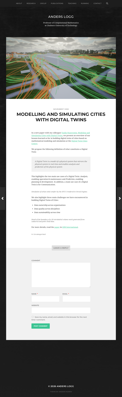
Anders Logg (61, 17)
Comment (35, 260)
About (19, 3)
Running (85, 3)
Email (65, 294)
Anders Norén (65, 392)
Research (31, 3)
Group (43, 3)
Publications (57, 3)
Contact (97, 3)
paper (57, 227)
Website (35, 305)
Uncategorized (40, 234)
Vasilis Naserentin (69, 133)
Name (34, 294)
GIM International (70, 227)
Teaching (72, 3)
